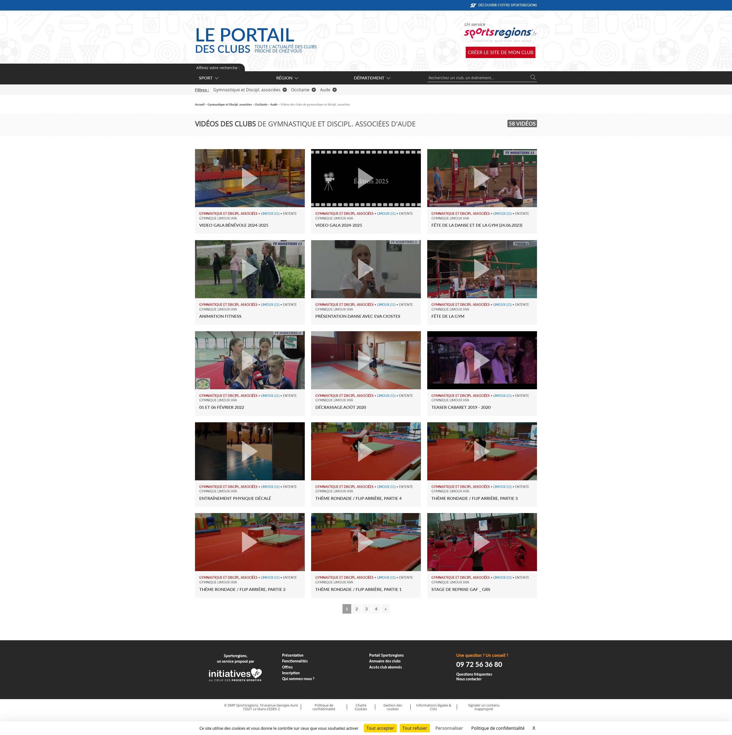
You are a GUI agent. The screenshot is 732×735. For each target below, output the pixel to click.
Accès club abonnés (385, 667)
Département (372, 77)
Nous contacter (469, 679)
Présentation (292, 655)
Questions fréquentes (474, 674)
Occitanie (303, 90)
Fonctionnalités (295, 661)
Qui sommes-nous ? (298, 678)
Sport (208, 77)
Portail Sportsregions (386, 655)
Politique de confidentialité (323, 707)
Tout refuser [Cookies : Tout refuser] (414, 728)
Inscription (291, 673)
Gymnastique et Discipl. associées (250, 90)
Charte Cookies (361, 707)
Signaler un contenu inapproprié (484, 707)
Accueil (200, 104)
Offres (287, 667)
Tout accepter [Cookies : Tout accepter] (380, 728)
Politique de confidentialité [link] (498, 728)
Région (287, 77)
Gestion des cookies (392, 707)
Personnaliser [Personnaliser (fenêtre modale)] (449, 728)
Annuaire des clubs (385, 661)
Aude (328, 90)
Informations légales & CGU (433, 707)
